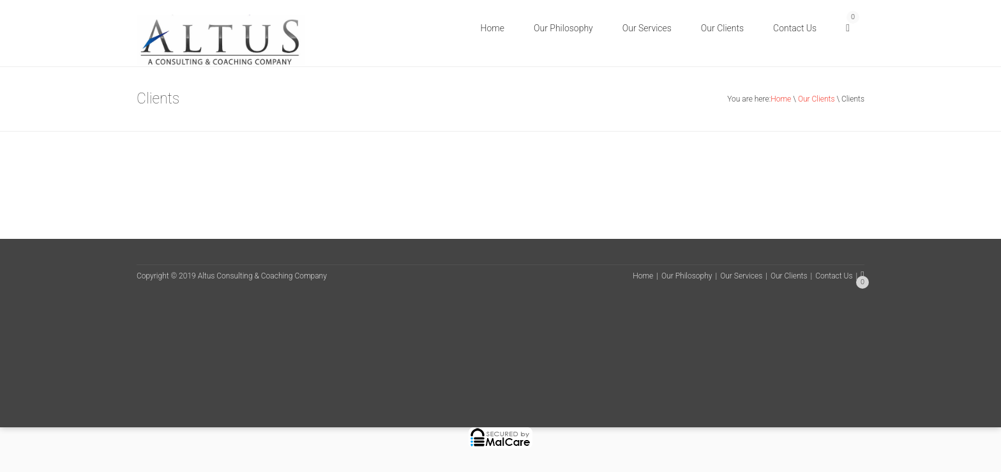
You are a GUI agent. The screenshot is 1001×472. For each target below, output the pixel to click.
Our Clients (722, 28)
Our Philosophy (563, 28)
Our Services (647, 28)
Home (492, 28)
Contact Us (795, 28)
